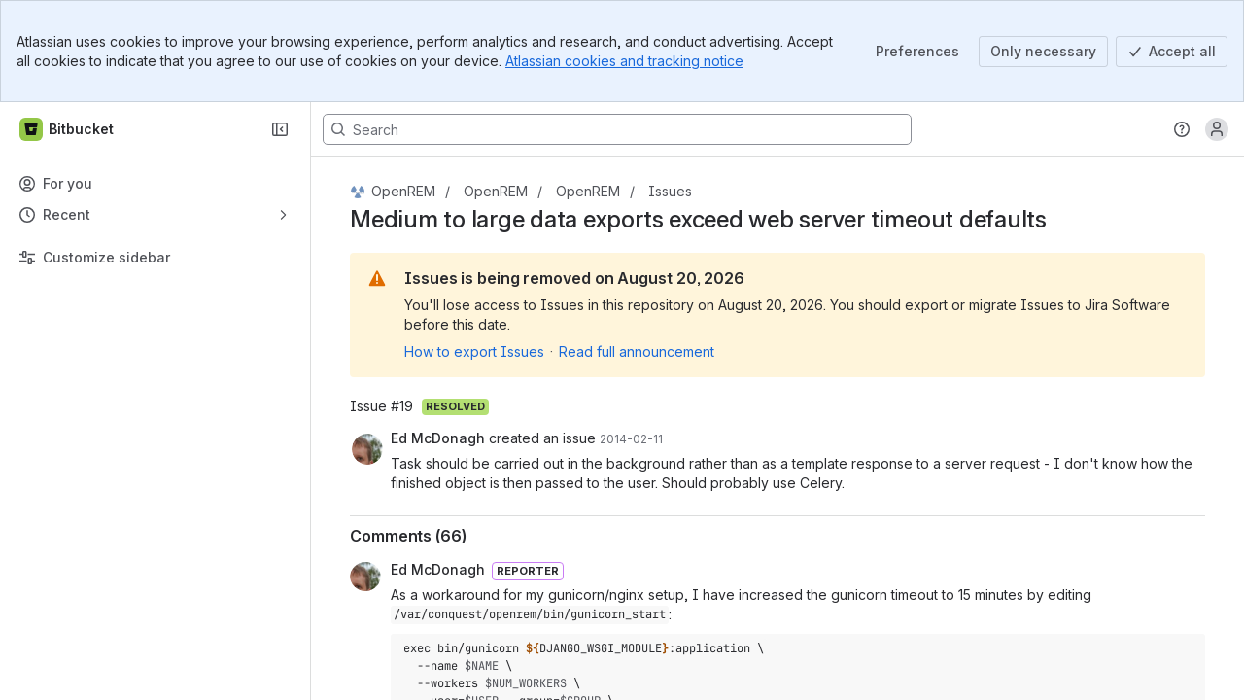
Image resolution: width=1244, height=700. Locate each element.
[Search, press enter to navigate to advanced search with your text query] (617, 129)
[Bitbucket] (68, 129)
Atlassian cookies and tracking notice (624, 60)
